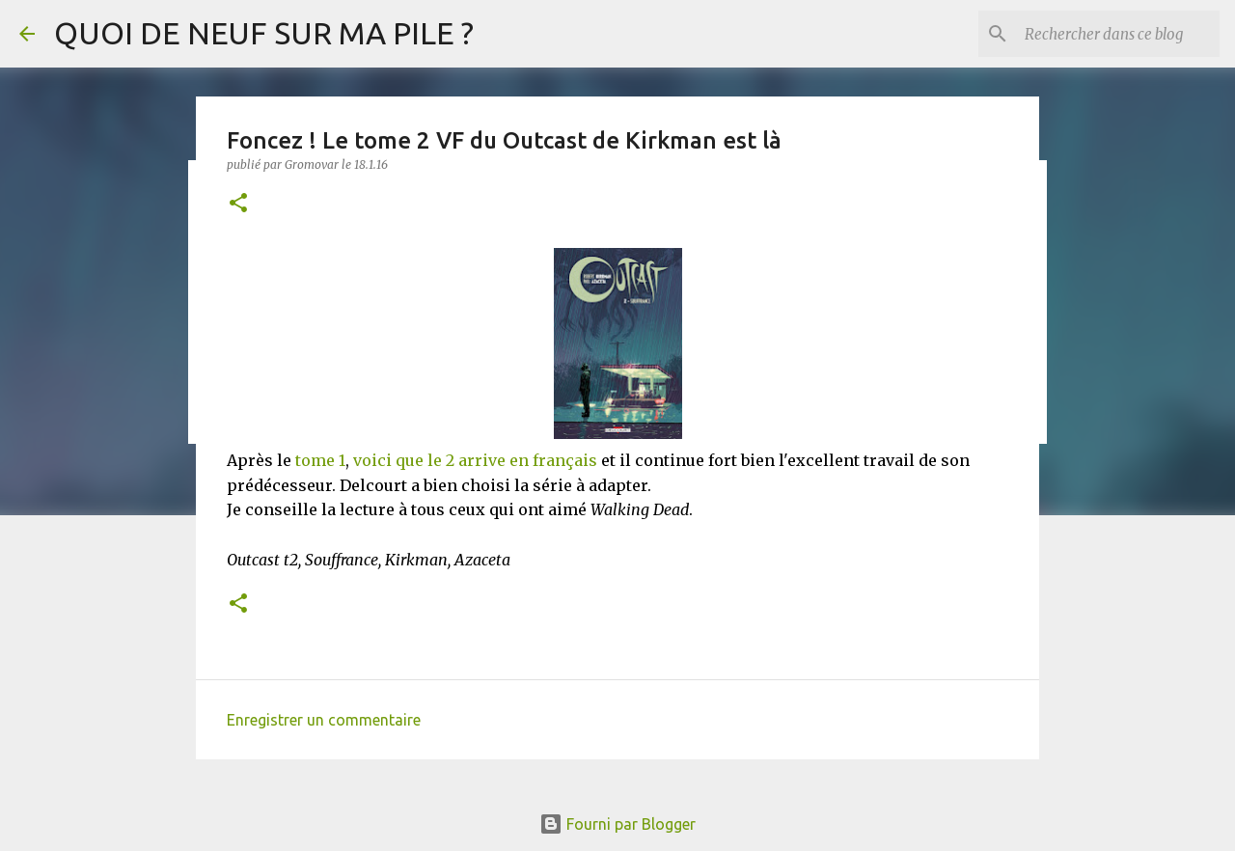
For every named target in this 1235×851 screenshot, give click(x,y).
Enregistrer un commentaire (324, 719)
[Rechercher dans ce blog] (1118, 34)
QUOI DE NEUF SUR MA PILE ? (264, 32)
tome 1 (320, 460)
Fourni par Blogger (617, 824)
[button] (238, 204)
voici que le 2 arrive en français (475, 460)
